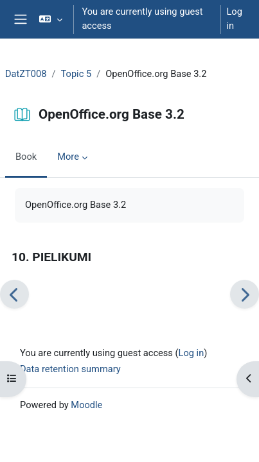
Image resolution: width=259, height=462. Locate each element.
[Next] (244, 294)
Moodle (86, 405)
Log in (234, 18)
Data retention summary (70, 369)
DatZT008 (25, 74)
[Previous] (14, 294)
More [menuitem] (68, 156)
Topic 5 (76, 74)
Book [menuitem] (26, 156)
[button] (50, 19)
